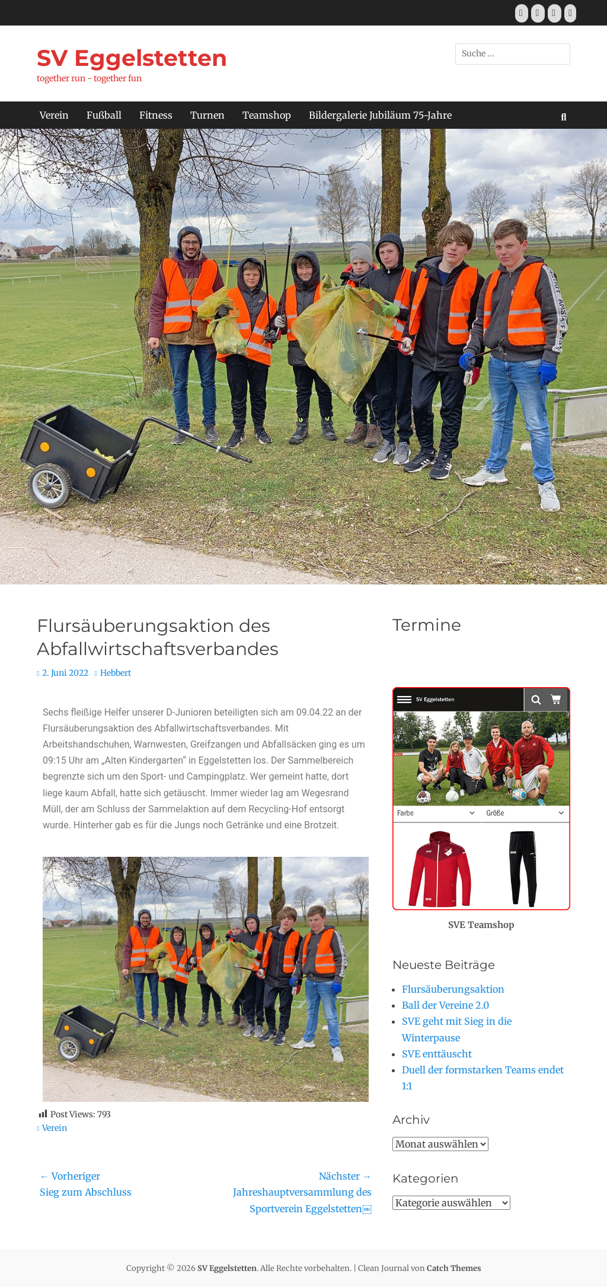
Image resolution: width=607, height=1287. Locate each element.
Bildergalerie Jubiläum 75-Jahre (380, 115)
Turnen (207, 115)
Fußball (104, 115)
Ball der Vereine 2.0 (445, 1005)
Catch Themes (454, 1268)
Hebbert (115, 673)
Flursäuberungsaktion (453, 989)
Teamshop (266, 115)
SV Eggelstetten (132, 58)
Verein (54, 115)
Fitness (155, 115)
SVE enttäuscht (437, 1054)
